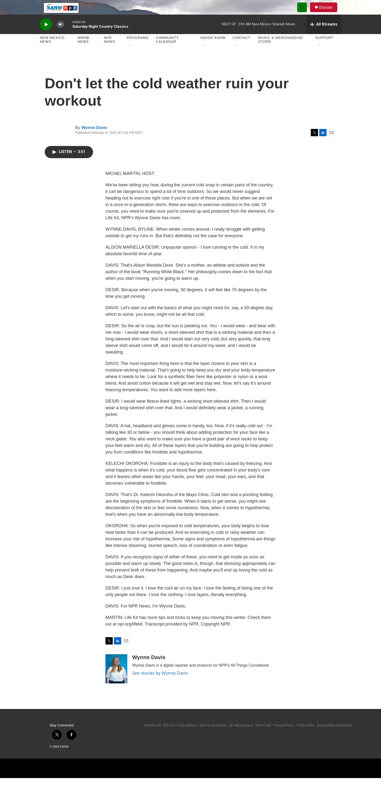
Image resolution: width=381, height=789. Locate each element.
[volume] (60, 35)
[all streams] (323, 35)
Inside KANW (213, 49)
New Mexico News (52, 50)
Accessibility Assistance (334, 736)
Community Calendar (167, 50)
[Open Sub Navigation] (130, 56)
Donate (328, 12)
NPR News (109, 50)
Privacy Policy (283, 736)
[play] (46, 35)
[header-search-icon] (304, 13)
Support (324, 49)
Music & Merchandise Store (280, 50)
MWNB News (83, 50)
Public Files (305, 736)
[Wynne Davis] (116, 679)
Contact (242, 49)
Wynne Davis (94, 138)
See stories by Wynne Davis (160, 684)
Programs (137, 49)
